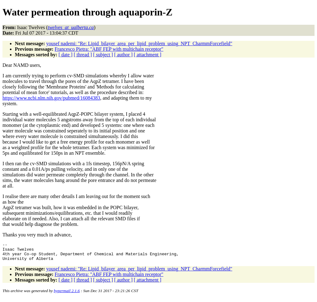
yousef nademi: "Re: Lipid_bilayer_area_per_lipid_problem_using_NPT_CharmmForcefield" (139, 43)
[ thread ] (83, 54)
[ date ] (65, 54)
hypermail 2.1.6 (67, 294)
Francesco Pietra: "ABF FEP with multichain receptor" (109, 49)
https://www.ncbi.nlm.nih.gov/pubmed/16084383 (51, 98)
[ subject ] (103, 54)
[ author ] (123, 54)
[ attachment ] (147, 54)
